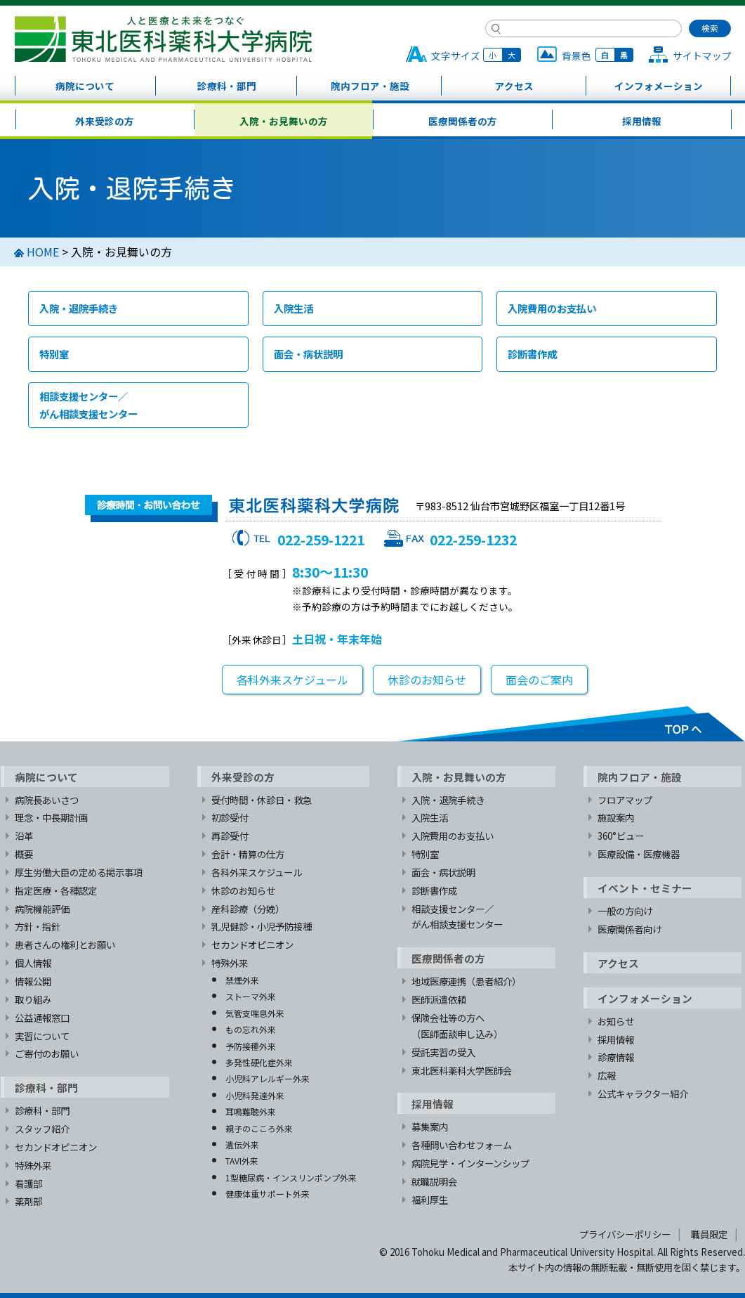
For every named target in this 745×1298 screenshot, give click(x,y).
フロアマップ (625, 800)
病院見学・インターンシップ (470, 1163)
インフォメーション (658, 86)
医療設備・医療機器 (639, 854)
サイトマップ (702, 55)
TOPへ (570, 723)
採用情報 (641, 121)
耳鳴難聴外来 (250, 1111)
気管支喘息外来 (254, 1013)
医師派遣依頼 (438, 999)
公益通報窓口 (42, 1018)
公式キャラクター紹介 (643, 1093)
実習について (42, 1036)
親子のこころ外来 (259, 1128)
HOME (43, 251)
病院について (84, 86)
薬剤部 (28, 1201)
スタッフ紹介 (42, 1129)
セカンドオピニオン (56, 1147)
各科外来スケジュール (292, 679)
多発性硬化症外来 (259, 1062)
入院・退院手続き (78, 308)
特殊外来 (33, 1165)
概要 (24, 854)
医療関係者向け (629, 929)
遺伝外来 (242, 1144)
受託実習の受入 (443, 1052)
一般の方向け (625, 911)
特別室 (54, 353)
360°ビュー (621, 836)
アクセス (514, 86)
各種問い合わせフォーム (461, 1145)
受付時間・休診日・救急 (261, 800)
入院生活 (293, 308)
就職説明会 (434, 1181)
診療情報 (616, 1057)
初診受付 (229, 817)
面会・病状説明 (308, 353)
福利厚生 (429, 1200)
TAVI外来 (241, 1161)
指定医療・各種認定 (56, 890)
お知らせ (616, 1021)
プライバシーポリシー (625, 1234)
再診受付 (229, 836)
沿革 (24, 836)
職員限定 (709, 1234)
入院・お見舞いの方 (283, 121)
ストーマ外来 (250, 996)
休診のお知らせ (427, 679)
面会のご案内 (539, 679)
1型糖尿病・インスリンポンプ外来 (291, 1177)
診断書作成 (532, 353)
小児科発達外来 (254, 1095)
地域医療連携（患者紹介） (466, 981)
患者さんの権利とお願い (65, 944)
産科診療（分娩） (247, 909)
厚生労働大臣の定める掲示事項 (79, 872)
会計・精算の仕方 (247, 854)
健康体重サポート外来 (267, 1194)
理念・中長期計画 (51, 817)
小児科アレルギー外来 (267, 1078)
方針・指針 (37, 926)
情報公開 (33, 981)
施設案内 (616, 817)
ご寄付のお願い (47, 1053)
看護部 (28, 1183)
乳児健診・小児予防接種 (261, 926)
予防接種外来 (250, 1046)
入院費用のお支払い (552, 308)
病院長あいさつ (47, 800)
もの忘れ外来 (250, 1029)
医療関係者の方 (462, 121)
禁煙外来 (242, 980)
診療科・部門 (226, 86)
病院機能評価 (42, 909)
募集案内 (429, 1126)
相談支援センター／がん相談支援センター (88, 404)
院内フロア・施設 (370, 86)
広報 (607, 1075)
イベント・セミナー (645, 888)
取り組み (33, 999)
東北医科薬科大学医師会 (461, 1070)
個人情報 (33, 963)
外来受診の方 (104, 121)
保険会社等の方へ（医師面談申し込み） (457, 1026)
